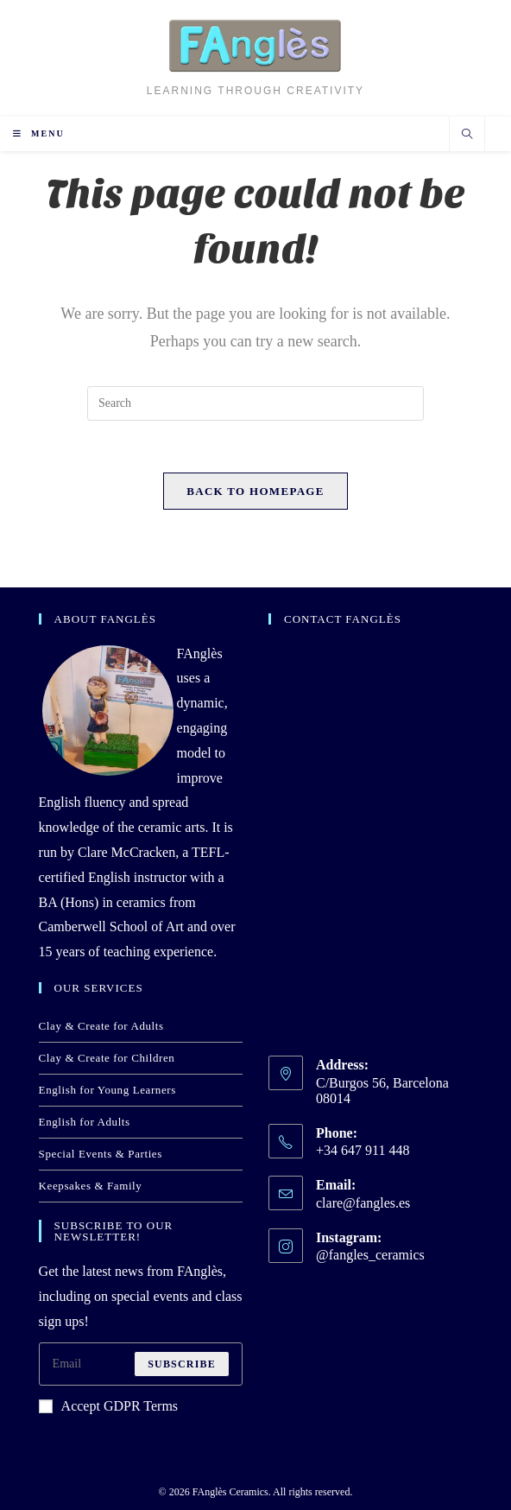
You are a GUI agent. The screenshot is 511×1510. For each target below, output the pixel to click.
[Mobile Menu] (39, 133)
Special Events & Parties (100, 1153)
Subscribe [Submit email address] (182, 1364)
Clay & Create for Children (107, 1057)
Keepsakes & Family (90, 1185)
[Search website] (467, 135)
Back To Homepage (255, 491)
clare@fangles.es (363, 1203)
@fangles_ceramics (370, 1254)
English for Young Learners (107, 1089)
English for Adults (84, 1121)
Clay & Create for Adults (101, 1025)
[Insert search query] (255, 403)
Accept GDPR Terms (108, 1406)
